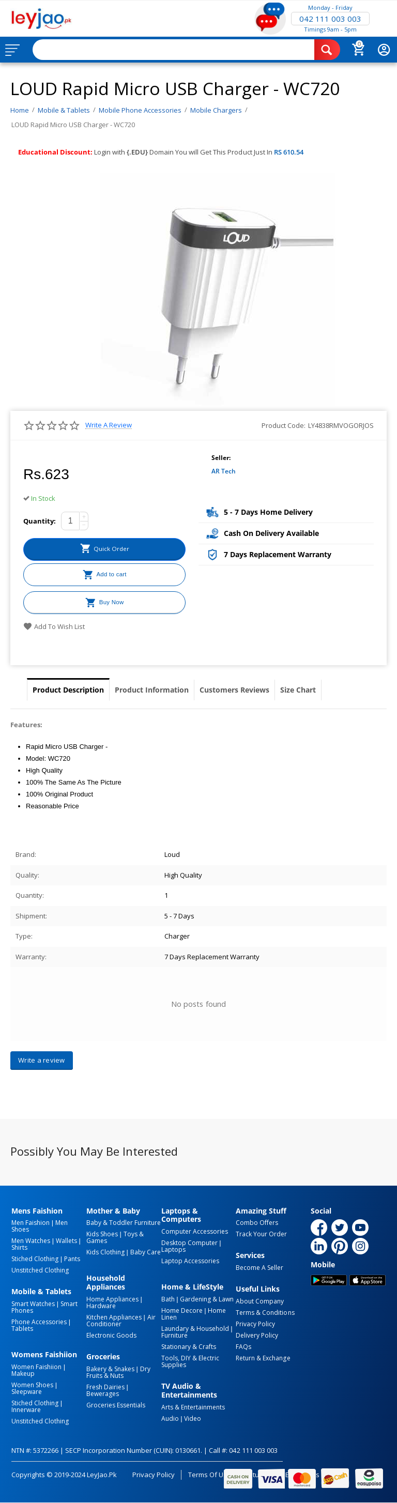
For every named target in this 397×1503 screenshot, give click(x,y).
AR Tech (223, 471)
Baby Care (145, 1252)
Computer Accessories (194, 1231)
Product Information (152, 690)
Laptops (173, 1249)
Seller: (221, 457)
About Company (260, 1301)
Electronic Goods (111, 1335)
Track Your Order (261, 1234)
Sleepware (26, 1391)
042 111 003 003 (330, 18)
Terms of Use (209, 1474)
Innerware (26, 1409)
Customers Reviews (234, 690)
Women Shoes (32, 1385)
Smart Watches (33, 1303)
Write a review (108, 425)
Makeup (23, 1373)
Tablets (22, 1328)
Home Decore (182, 1310)
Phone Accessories (39, 1321)
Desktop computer (189, 1242)
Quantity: (39, 521)
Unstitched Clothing (40, 1270)
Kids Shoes (102, 1234)
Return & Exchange (263, 1358)
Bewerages (102, 1393)
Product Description (68, 690)
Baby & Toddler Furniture (123, 1222)
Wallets (66, 1240)
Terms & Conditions (265, 1312)
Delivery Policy (257, 1335)
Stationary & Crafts (188, 1346)
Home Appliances (112, 1299)
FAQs (243, 1346)
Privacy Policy (255, 1324)
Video (192, 1418)
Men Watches (30, 1240)
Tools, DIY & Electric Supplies (190, 1361)
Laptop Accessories (190, 1260)
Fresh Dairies (105, 1387)
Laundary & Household (195, 1328)
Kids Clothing (105, 1252)
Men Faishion (30, 1222)
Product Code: (284, 425)
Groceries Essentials (115, 1405)
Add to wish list (54, 626)
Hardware (101, 1305)
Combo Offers (257, 1222)
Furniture (174, 1335)
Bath (168, 1299)
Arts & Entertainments (193, 1407)
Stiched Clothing (34, 1258)
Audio (170, 1418)
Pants (72, 1258)
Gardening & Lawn (207, 1299)
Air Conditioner (121, 1320)
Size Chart (298, 690)
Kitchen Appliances (114, 1317)
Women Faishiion (36, 1366)
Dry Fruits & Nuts (118, 1372)
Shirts (19, 1247)
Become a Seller (259, 1267)
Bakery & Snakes (110, 1368)
